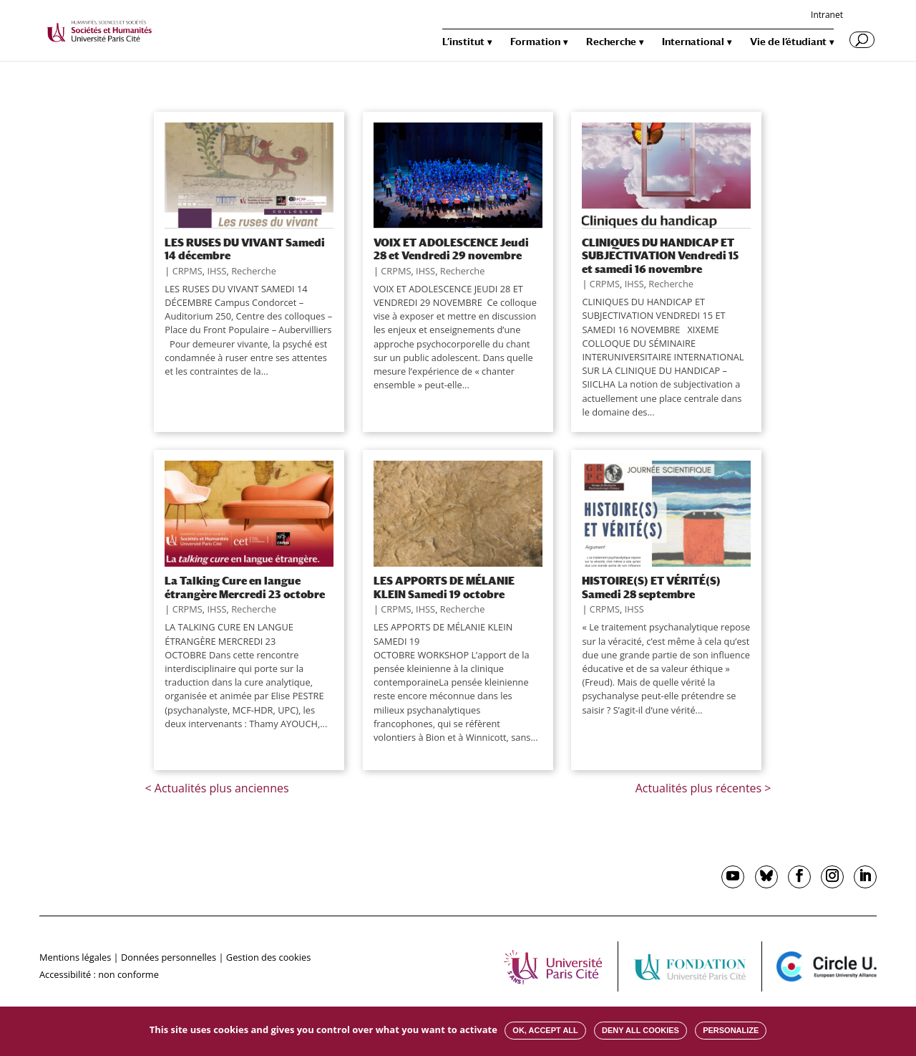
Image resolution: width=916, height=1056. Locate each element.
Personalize (731, 1030)
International (693, 42)
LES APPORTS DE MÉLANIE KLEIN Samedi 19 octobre (444, 587)
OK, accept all (545, 1030)
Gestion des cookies (268, 957)
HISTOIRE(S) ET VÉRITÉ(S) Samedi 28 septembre (651, 587)
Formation (535, 42)
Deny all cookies (640, 1030)
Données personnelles (168, 957)
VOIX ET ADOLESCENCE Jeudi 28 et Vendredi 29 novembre (451, 248)
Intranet (827, 16)
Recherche (611, 42)
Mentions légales (75, 957)
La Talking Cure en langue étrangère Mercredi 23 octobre (245, 587)
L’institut (463, 42)
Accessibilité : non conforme (99, 974)
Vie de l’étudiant (788, 42)
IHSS (216, 270)
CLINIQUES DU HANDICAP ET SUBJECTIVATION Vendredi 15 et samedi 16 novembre (660, 255)
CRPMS (187, 270)
